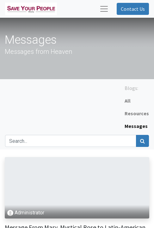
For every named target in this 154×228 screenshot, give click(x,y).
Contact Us (133, 9)
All (128, 101)
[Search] (142, 141)
